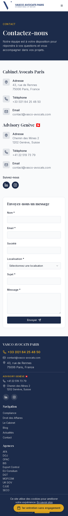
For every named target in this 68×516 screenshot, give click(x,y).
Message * (14, 289)
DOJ (7, 455)
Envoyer (34, 319)
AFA (6, 451)
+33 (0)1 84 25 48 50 (27, 101)
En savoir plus (45, 502)
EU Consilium (11, 470)
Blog (5, 427)
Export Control (12, 467)
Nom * (11, 212)
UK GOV (9, 482)
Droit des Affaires (13, 417)
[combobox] (34, 265)
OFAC (7, 459)
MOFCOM (10, 478)
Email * (11, 228)
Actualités (8, 432)
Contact (7, 437)
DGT (7, 474)
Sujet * (11, 274)
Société (11, 243)
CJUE (7, 486)
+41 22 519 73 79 (24, 155)
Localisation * (15, 258)
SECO (7, 490)
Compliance (9, 412)
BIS (6, 463)
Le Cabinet (9, 422)
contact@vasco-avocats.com (32, 114)
